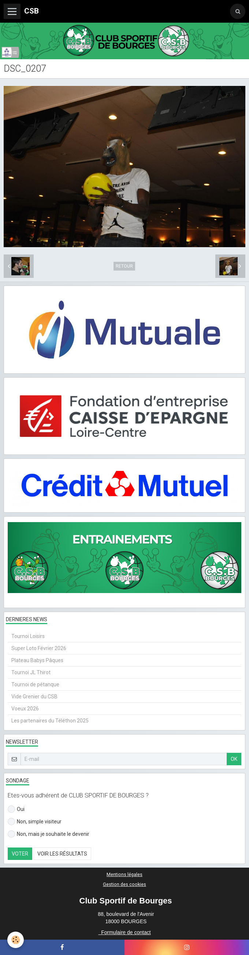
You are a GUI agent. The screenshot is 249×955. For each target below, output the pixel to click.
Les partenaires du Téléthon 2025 (50, 721)
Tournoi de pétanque (35, 684)
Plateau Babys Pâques (37, 660)
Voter (20, 854)
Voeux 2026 (25, 708)
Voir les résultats (62, 854)
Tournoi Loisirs (28, 636)
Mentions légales (124, 874)
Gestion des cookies (124, 884)
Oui (16, 809)
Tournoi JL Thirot (31, 672)
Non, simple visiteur (35, 821)
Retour (124, 266)
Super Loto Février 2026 (38, 648)
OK (234, 759)
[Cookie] (15, 940)
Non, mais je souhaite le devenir (48, 834)
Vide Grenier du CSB (34, 696)
